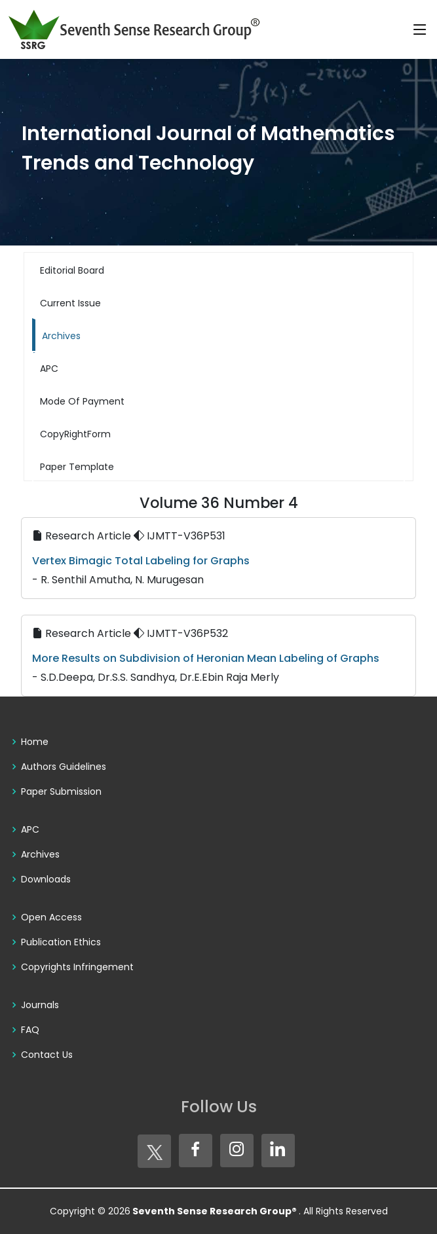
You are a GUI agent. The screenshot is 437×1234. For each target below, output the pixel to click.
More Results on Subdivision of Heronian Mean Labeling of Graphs (205, 658)
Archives (40, 854)
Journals (40, 1004)
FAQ (30, 1029)
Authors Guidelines (63, 766)
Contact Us (47, 1054)
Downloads (46, 879)
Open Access (51, 917)
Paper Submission (61, 791)
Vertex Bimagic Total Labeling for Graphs (141, 560)
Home (34, 741)
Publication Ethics (61, 942)
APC (30, 829)
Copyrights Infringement (77, 966)
